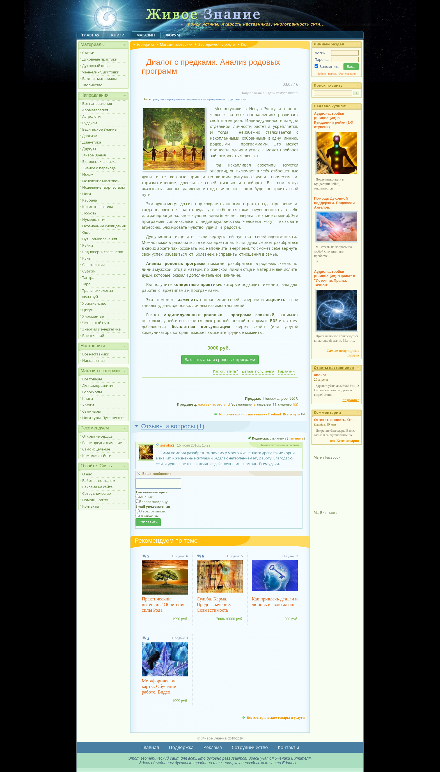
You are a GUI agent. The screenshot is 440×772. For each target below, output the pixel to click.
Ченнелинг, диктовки (100, 72)
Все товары (92, 379)
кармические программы (205, 99)
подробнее (351, 400)
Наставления (93, 360)
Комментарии (327, 412)
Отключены (149, 516)
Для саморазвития (98, 385)
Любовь (89, 213)
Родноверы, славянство (102, 251)
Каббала (89, 200)
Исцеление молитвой (101, 180)
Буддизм (89, 122)
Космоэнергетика (97, 206)
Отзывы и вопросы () (172, 426)
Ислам (87, 174)
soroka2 (167, 445)
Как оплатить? (225, 371)
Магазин (145, 35)
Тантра (88, 277)
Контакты (90, 506)
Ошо (86, 232)
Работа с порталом (98, 480)
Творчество (92, 84)
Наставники (93, 345)
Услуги (88, 404)
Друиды (89, 148)
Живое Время (94, 155)
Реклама (212, 747)
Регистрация (347, 73)
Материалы (93, 44)
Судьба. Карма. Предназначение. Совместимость (214, 604)
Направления (95, 95)
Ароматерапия (95, 109)
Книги (118, 35)
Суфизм (89, 271)
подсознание (236, 99)
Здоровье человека (99, 161)
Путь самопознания (99, 238)
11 (274, 404)
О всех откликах (152, 511)
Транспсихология (97, 290)
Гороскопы (92, 391)
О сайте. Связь (96, 465)
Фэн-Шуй (90, 296)
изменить (296, 438)
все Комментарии (344, 440)
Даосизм (89, 135)
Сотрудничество (96, 493)
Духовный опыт (96, 65)
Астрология (92, 116)
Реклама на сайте (97, 486)
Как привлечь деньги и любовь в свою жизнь (275, 601)
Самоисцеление (96, 449)
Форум (173, 35)
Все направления (97, 103)
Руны (86, 258)
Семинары (91, 411)
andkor (320, 375)
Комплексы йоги (96, 455)
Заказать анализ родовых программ (220, 359)
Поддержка (181, 747)
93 (295, 404)
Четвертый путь (96, 322)
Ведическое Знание (99, 129)
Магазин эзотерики (176, 44)
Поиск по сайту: (328, 85)
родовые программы (169, 99)
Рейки (87, 245)
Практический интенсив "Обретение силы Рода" (163, 604)
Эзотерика (145, 44)
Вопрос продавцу (153, 501)
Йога (86, 193)
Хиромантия (93, 316)
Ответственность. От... (334, 420)
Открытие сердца (97, 436)
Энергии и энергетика (101, 329)
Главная (91, 35)
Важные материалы (99, 78)
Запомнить (330, 66)
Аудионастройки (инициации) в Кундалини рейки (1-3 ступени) (333, 120)
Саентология (93, 264)
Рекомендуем (95, 428)
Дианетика (91, 142)
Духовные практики (99, 59)
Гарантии (286, 371)
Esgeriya (319, 424)
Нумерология (94, 219)
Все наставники (95, 354)
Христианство (94, 303)
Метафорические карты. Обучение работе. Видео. (159, 686)
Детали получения (258, 371)
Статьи (88, 52)
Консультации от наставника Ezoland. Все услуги (260, 414)
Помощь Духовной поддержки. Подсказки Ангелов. (334, 202)
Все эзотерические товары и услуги (276, 717)
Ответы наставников (334, 367)
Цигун (87, 309)
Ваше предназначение (102, 442)
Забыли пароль (327, 73)
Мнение (146, 496)
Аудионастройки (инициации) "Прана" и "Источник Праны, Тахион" (334, 278)
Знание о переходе (99, 167)
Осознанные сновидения (104, 225)
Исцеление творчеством (103, 187)
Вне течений (93, 335)
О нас (87, 474)
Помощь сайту (95, 499)
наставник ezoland (214, 404)
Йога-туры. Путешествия (103, 417)
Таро (86, 283)
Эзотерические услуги (216, 44)
